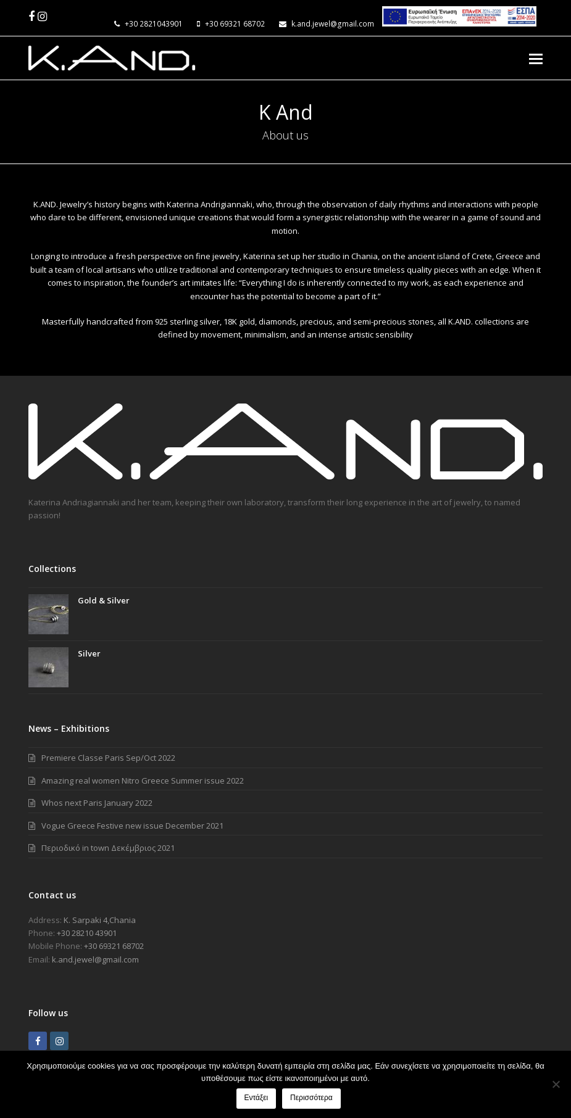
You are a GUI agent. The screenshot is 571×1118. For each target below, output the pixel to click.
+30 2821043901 (154, 24)
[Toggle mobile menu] (536, 58)
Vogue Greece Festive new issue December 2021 (132, 825)
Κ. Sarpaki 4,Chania (100, 919)
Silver (89, 653)
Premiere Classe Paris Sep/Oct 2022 (108, 757)
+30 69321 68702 (235, 24)
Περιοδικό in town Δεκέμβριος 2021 (108, 847)
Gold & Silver (104, 600)
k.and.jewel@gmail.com (332, 24)
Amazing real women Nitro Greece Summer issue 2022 (142, 780)
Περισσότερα (312, 1098)
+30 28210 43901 (87, 932)
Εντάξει (256, 1098)
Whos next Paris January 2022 (96, 802)
